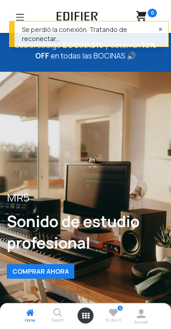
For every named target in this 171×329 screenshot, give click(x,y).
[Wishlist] (113, 313)
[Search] (57, 313)
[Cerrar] (160, 29)
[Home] (30, 313)
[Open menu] (85, 315)
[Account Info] (141, 313)
